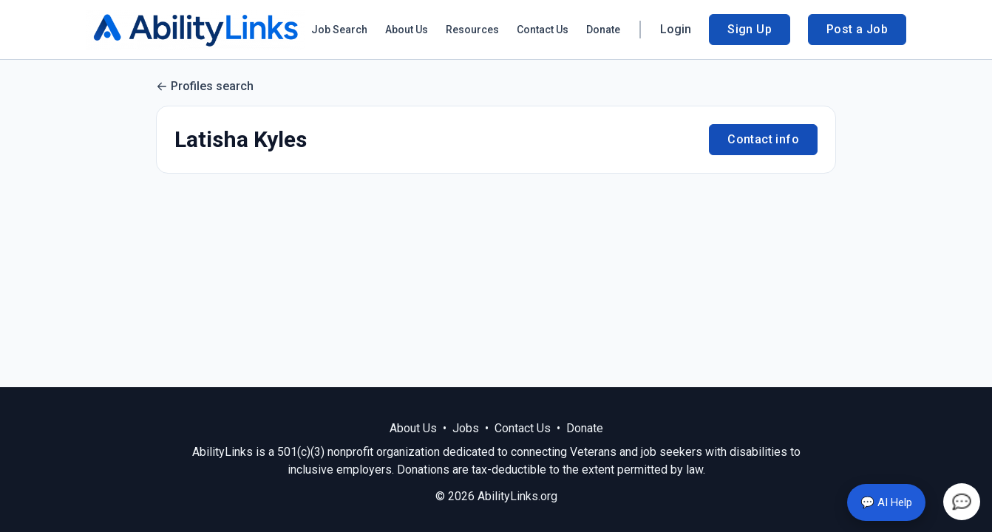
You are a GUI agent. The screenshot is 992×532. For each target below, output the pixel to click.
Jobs (465, 428)
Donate (603, 29)
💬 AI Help (886, 502)
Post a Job (857, 29)
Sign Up (749, 29)
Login (675, 29)
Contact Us (542, 29)
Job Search (339, 29)
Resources (472, 29)
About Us (406, 29)
